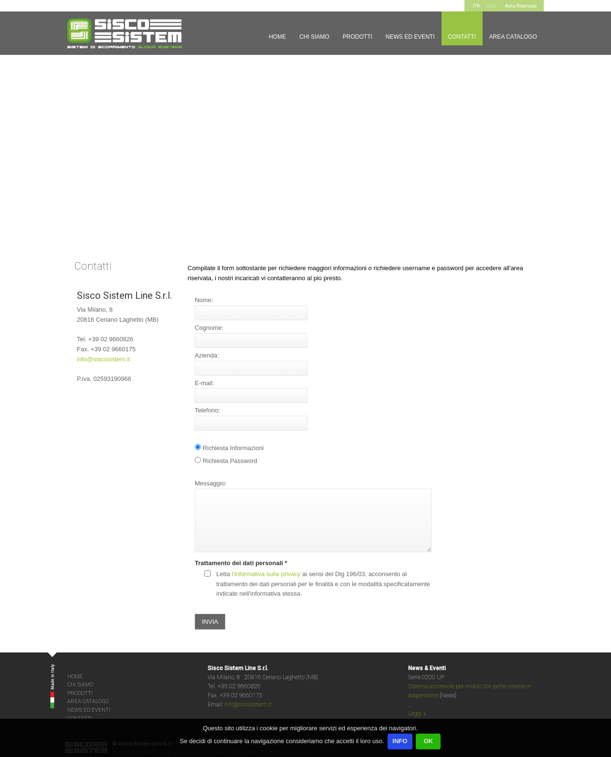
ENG (491, 6)
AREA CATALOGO (88, 701)
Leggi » (417, 713)
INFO (399, 741)
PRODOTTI (80, 693)
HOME (75, 676)
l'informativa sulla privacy (266, 574)
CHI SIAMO (80, 685)
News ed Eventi (410, 36)
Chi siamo (314, 36)
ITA (476, 6)
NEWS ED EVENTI (88, 710)
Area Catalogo (513, 36)
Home (277, 36)
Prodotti (357, 36)
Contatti (462, 36)
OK (428, 741)
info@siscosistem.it (103, 359)
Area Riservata (521, 6)
